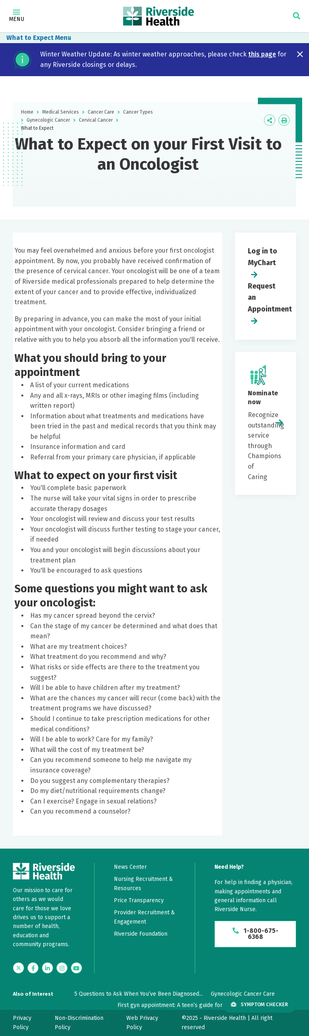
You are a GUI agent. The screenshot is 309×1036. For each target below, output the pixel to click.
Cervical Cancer (96, 120)
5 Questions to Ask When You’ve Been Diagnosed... (138, 993)
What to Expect (30, 38)
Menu (16, 16)
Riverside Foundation (140, 933)
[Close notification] (300, 54)
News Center (130, 867)
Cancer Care (101, 112)
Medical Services (60, 112)
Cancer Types (138, 112)
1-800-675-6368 (255, 934)
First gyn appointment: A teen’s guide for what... (178, 1005)
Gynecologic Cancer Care (243, 993)
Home (27, 112)
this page (262, 54)
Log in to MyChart (262, 257)
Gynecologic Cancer (48, 120)
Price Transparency (139, 900)
